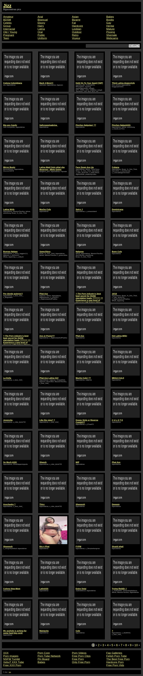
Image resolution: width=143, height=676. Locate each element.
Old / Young (10, 32)
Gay (108, 22)
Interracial (9, 28)
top (10, 672)
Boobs (110, 19)
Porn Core (44, 652)
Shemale (111, 35)
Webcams (112, 38)
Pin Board (43, 659)
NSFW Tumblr (11, 659)
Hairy (41, 25)
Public (41, 35)
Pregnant (8, 35)
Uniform (42, 38)
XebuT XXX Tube (13, 662)
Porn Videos (79, 652)
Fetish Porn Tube (116, 656)
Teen (6, 38)
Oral (40, 32)
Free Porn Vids (115, 665)
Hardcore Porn (115, 662)
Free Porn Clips (81, 656)
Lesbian (76, 28)
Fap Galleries (114, 652)
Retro (75, 35)
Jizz (7, 5)
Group (7, 25)
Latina (41, 28)
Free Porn (78, 659)
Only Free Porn (81, 662)
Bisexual (43, 19)
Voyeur (76, 38)
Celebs (7, 22)
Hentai (110, 25)
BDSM (7, 19)
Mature (110, 28)
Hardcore (77, 25)
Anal (40, 16)
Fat (74, 22)
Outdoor (77, 32)
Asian (75, 16)
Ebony (41, 22)
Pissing (110, 32)
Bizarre (76, 19)
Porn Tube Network (49, 656)
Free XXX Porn (12, 665)
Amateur (8, 16)
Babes (110, 16)
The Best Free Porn (118, 659)
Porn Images (10, 656)
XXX (6, 652)
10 (136, 645)
